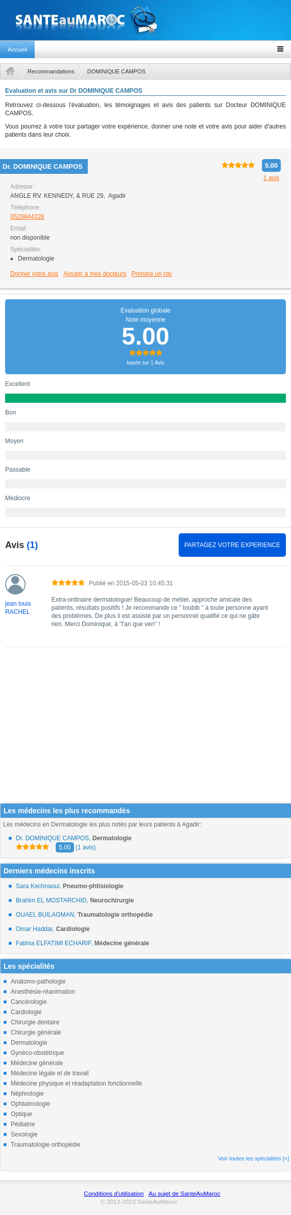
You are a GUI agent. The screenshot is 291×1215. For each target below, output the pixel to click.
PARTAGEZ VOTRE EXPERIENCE (232, 545)
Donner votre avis (34, 273)
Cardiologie (26, 1012)
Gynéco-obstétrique (37, 1052)
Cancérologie (29, 1001)
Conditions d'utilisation (113, 1193)
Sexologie (24, 1134)
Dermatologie (29, 1042)
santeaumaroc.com (145, 20)
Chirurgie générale (36, 1032)
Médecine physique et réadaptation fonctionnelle (76, 1083)
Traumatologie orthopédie (45, 1144)
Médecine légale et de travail (50, 1073)
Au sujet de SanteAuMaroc (185, 1193)
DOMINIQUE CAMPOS (116, 71)
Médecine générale (37, 1063)
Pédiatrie (23, 1124)
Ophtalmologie (30, 1103)
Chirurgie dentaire (35, 1022)
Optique (21, 1114)
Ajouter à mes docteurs (94, 273)
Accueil (17, 49)
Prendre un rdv (151, 273)
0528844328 (27, 216)
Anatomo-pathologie (38, 981)
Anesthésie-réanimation (43, 991)
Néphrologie (27, 1093)
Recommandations (51, 71)
